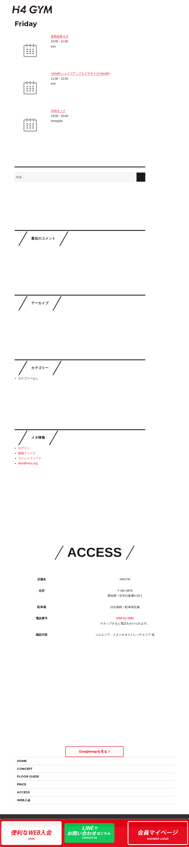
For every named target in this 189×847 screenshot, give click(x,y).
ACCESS (23, 792)
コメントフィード (29, 458)
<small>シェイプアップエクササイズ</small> (80, 73)
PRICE (21, 784)
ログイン (24, 448)
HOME (22, 761)
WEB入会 (23, 800)
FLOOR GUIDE (28, 776)
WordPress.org (27, 463)
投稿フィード (27, 453)
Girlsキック (58, 110)
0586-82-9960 (125, 610)
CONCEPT (25, 769)
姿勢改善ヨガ (59, 36)
